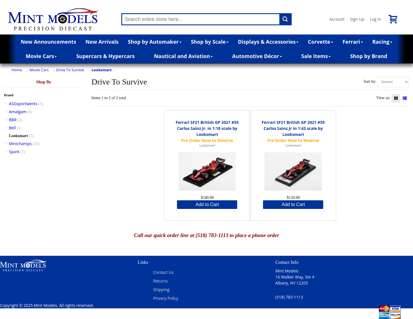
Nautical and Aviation (183, 56)
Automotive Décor (257, 56)
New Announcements (48, 41)
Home (16, 69)
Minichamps (20, 143)
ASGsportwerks (23, 103)
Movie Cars (41, 56)
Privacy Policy (165, 298)
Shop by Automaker (155, 41)
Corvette (320, 41)
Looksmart (101, 69)
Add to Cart (207, 204)
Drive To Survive (70, 69)
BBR (13, 119)
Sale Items (316, 56)
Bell (12, 127)
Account (336, 19)
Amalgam (17, 111)
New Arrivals (101, 41)
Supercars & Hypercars (105, 56)
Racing (382, 41)
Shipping (161, 289)
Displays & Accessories (268, 41)
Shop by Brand (368, 56)
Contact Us (163, 272)
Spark (14, 151)
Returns (160, 281)
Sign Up (357, 19)
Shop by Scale (209, 41)
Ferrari (352, 41)
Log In (375, 19)
